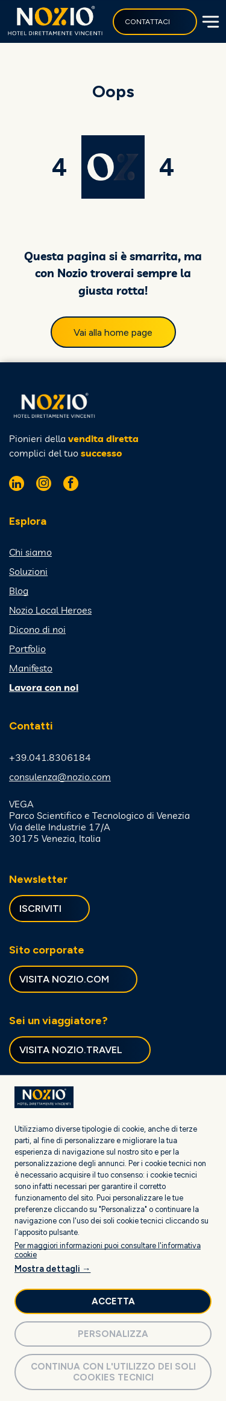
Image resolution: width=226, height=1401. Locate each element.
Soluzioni (28, 571)
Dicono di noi (37, 629)
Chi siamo (30, 552)
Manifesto (30, 668)
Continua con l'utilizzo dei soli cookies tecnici (113, 1372)
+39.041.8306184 (50, 757)
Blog (18, 591)
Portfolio (27, 649)
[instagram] (43, 485)
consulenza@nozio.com (60, 777)
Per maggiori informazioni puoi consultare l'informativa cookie (107, 1250)
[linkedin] (16, 485)
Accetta (113, 1301)
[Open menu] (209, 22)
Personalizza (113, 1334)
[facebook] (70, 485)
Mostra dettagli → (52, 1268)
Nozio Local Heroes (50, 610)
